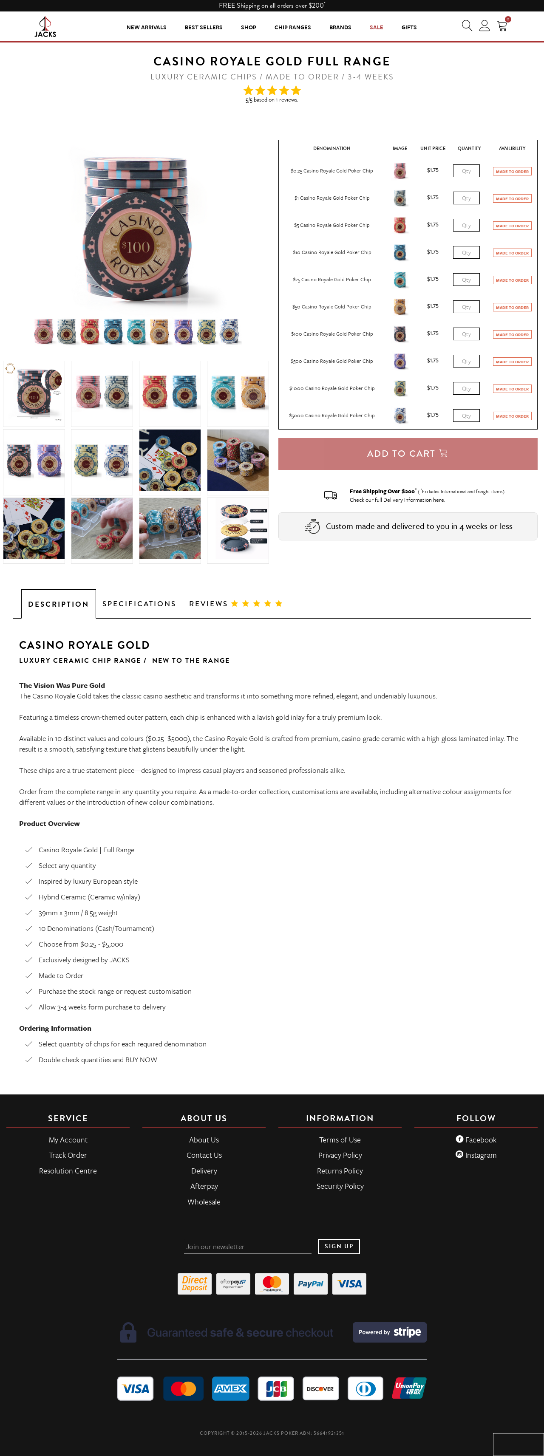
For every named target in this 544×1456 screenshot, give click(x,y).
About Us (204, 1139)
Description (58, 604)
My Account (68, 1139)
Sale (376, 27)
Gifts (409, 27)
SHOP (248, 27)
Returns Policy (340, 1170)
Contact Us (204, 1154)
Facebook (476, 1139)
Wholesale (204, 1201)
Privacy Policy (340, 1154)
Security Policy (340, 1185)
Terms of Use (340, 1139)
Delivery (204, 1170)
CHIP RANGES (293, 27)
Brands (340, 27)
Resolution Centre (68, 1170)
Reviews (236, 604)
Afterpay (204, 1185)
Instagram (476, 1154)
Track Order (68, 1154)
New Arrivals (147, 27)
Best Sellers (204, 27)
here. (439, 499)
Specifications (139, 604)
